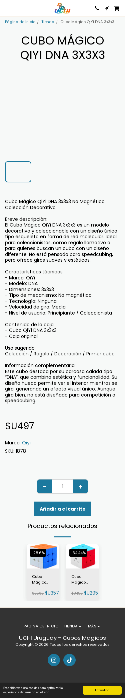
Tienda (47, 21)
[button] (7, 8)
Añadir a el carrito (63, 509)
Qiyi (26, 442)
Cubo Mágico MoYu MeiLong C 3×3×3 (42, 579)
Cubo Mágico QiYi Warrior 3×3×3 (82, 579)
